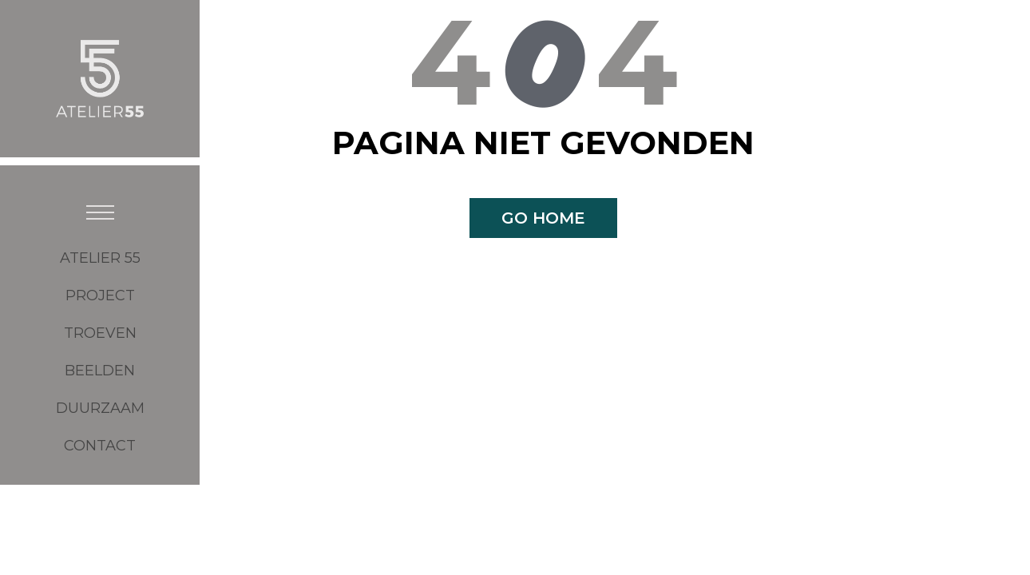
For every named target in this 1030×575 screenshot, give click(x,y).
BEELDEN (100, 370)
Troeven (100, 333)
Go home (543, 218)
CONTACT (100, 445)
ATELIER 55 (100, 258)
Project (100, 295)
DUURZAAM (100, 408)
